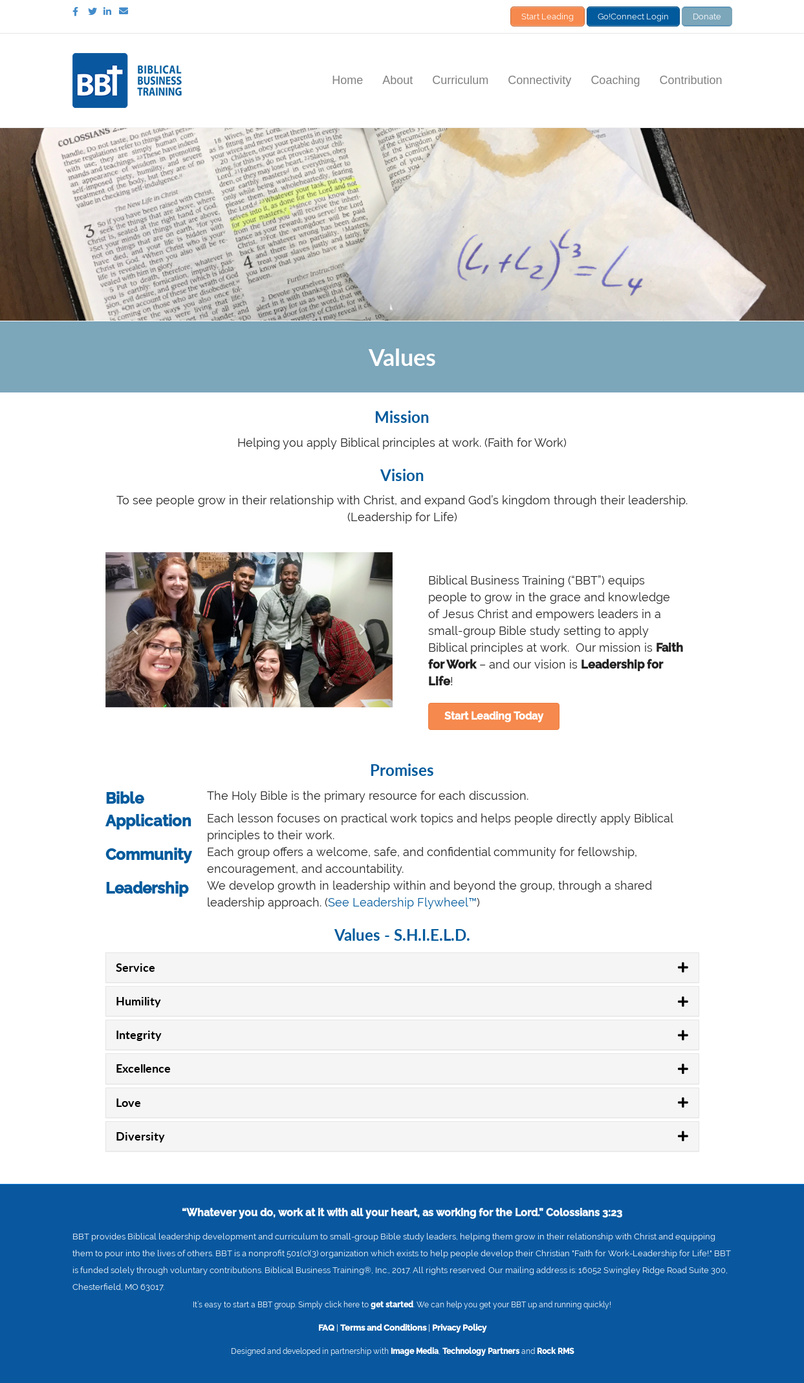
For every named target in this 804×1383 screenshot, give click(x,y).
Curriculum (460, 79)
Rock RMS (555, 1350)
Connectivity (539, 79)
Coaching (615, 79)
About (397, 79)
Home (347, 79)
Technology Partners (480, 1350)
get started (392, 1303)
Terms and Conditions (383, 1326)
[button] (494, 715)
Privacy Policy (459, 1326)
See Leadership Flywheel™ (402, 901)
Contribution (690, 79)
